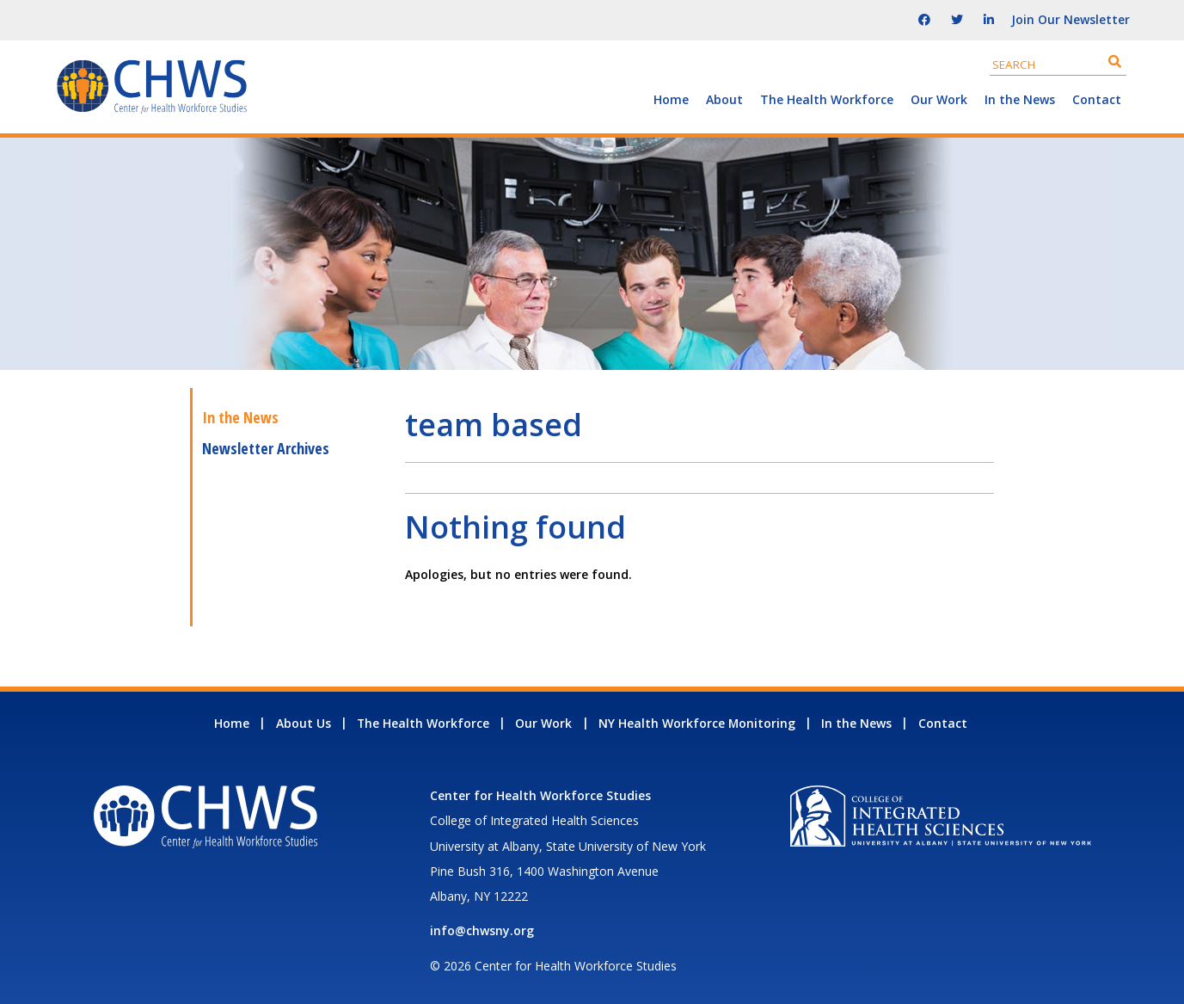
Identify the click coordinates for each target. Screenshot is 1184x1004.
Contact (1096, 99)
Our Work (939, 99)
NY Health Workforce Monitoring (696, 723)
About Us (303, 723)
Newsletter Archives (265, 448)
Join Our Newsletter (1070, 19)
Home (671, 99)
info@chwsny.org (482, 930)
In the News (1020, 99)
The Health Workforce (826, 99)
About (724, 99)
